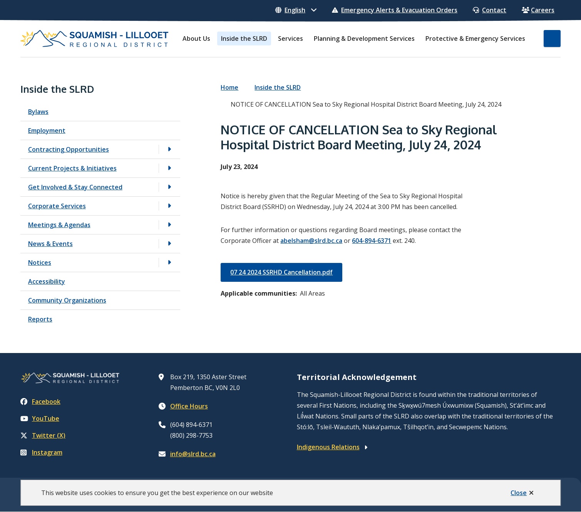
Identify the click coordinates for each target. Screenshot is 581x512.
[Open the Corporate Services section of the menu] (169, 206)
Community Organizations (67, 300)
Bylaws (38, 111)
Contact (489, 10)
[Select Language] (296, 10)
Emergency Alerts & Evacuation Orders (394, 10)
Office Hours (189, 406)
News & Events (50, 243)
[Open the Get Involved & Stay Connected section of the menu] (169, 187)
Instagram (41, 452)
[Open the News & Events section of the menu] (169, 243)
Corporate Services (57, 206)
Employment (46, 130)
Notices (39, 262)
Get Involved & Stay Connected (75, 187)
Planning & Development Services (364, 38)
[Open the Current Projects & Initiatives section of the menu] (169, 168)
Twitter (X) (42, 435)
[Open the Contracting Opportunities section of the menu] (169, 149)
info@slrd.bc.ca (193, 454)
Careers (538, 10)
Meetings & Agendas (59, 225)
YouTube (39, 418)
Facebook (40, 401)
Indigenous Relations (328, 447)
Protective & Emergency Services (475, 38)
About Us (196, 38)
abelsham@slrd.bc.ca (311, 240)
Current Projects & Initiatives (72, 168)
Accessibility (46, 281)
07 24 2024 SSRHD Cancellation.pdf (281, 272)
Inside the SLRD (244, 38)
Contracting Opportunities (68, 149)
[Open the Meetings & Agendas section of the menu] (169, 225)
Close (519, 493)
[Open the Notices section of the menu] (169, 262)
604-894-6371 (371, 240)
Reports (40, 319)
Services (290, 38)
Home (229, 87)
